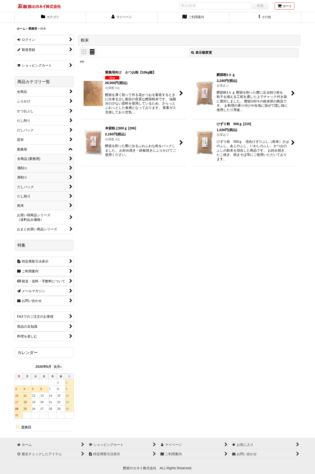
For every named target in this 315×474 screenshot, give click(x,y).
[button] (265, 17)
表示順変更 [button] (201, 52)
